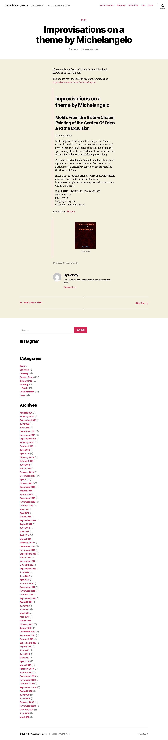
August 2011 (26, 602)
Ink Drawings (27, 381)
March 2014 (26, 539)
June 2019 (25, 450)
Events (23, 395)
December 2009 (28, 676)
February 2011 (27, 624)
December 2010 (28, 631)
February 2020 (28, 442)
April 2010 (25, 661)
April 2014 (25, 535)
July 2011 (25, 605)
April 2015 (25, 513)
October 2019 (27, 446)
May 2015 (25, 509)
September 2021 (29, 438)
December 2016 (28, 487)
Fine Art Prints (27, 377)
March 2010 (26, 665)
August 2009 (27, 691)
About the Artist (107, 5)
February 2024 (28, 416)
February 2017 (27, 483)
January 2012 (27, 583)
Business (25, 369)
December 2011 (28, 587)
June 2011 (25, 609)
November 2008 (28, 706)
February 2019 (27, 457)
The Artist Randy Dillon (17, 5)
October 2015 (27, 505)
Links (143, 5)
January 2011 (27, 628)
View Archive (70, 287)
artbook (59, 263)
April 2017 (25, 479)
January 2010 (27, 672)
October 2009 (27, 683)
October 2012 (27, 565)
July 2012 (25, 572)
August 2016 (27, 490)
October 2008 (27, 709)
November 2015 (28, 501)
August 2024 (27, 412)
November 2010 (28, 635)
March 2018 (26, 468)
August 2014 (27, 524)
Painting (24, 384)
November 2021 (28, 435)
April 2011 (25, 617)
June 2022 (25, 427)
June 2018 (25, 464)
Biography (121, 5)
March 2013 (26, 557)
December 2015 (28, 498)
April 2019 (25, 453)
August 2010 (27, 646)
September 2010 (29, 642)
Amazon (71, 211)
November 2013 (28, 550)
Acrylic (25, 388)
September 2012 (29, 568)
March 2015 (26, 516)
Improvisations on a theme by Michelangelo (76, 82)
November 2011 (28, 591)
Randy (75, 50)
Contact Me (133, 5)
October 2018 (27, 461)
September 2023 (29, 420)
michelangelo (73, 263)
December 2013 (28, 546)
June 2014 (25, 527)
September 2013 (29, 553)
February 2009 (28, 702)
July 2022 (25, 424)
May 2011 (25, 613)
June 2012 (25, 576)
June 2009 (25, 698)
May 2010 (25, 657)
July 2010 (25, 650)
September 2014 (29, 520)
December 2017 (28, 476)
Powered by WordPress (61, 734)
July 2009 (25, 694)
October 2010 (27, 639)
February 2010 (27, 669)
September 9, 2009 (92, 50)
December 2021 (28, 431)
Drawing (24, 373)
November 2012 (28, 561)
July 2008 (25, 713)
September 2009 (29, 687)
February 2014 (27, 542)
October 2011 (27, 594)
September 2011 (28, 598)
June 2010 (25, 654)
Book (84, 20)
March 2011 (26, 620)
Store (150, 5)
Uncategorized (28, 391)
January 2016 (27, 494)
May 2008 (25, 717)
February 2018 (27, 472)
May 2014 (25, 531)
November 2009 (28, 680)
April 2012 (25, 579)
